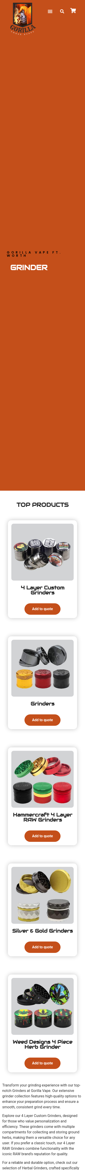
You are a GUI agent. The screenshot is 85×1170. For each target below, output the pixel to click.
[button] (50, 11)
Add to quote (42, 609)
